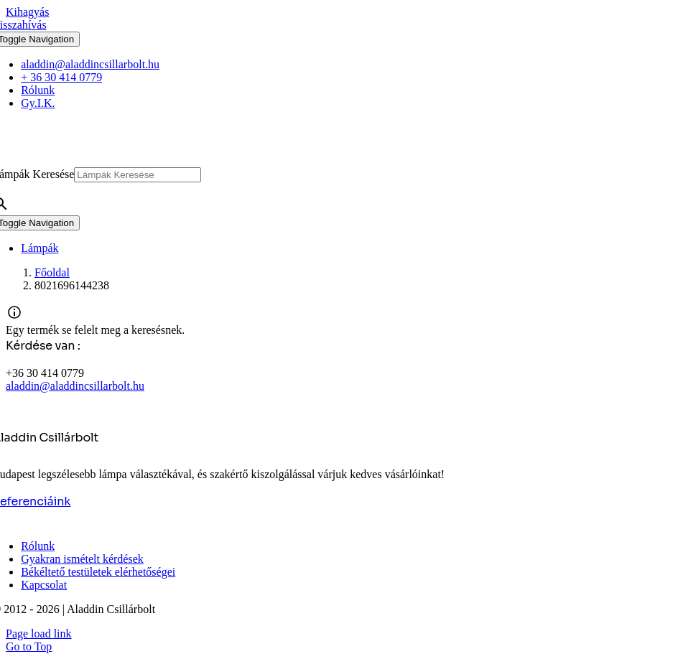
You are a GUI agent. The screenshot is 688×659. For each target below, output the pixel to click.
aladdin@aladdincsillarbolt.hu (75, 386)
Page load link (39, 633)
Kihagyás (27, 12)
